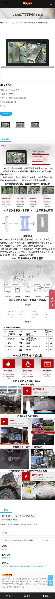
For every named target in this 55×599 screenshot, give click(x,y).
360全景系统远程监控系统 (25, 516)
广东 (22, 587)
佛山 (44, 584)
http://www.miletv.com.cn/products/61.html (22, 525)
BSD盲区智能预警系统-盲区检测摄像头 (22, 540)
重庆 (10, 587)
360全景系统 (30, 23)
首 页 (12, 23)
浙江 (18, 587)
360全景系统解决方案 (9, 520)
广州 (39, 584)
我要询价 (6, 114)
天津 (14, 587)
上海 (6, 587)
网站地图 (19, 584)
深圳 (35, 584)
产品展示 (19, 23)
